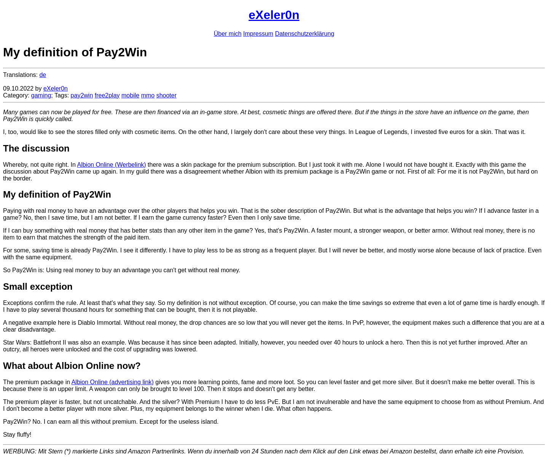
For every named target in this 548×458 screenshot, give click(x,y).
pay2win (82, 95)
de (42, 75)
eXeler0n (274, 15)
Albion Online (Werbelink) (111, 164)
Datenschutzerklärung (305, 33)
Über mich (228, 33)
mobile (130, 95)
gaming (41, 95)
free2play (107, 95)
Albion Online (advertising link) (113, 382)
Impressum (258, 33)
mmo (148, 95)
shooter (166, 95)
